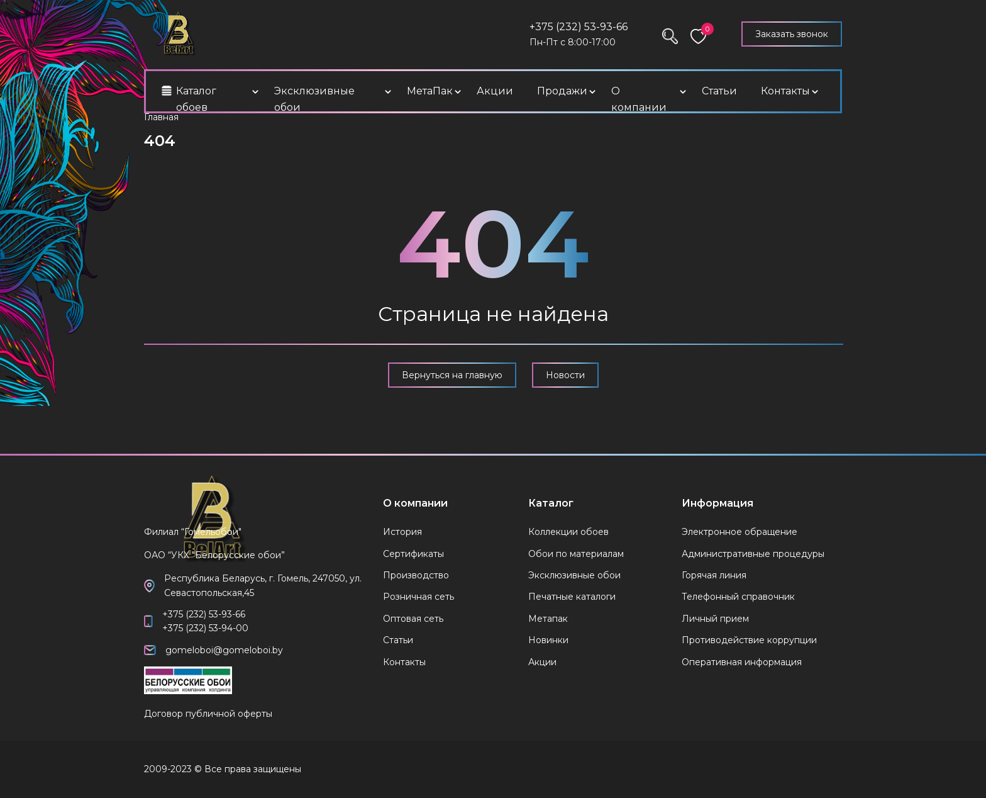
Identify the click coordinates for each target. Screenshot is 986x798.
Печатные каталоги (572, 596)
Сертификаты (413, 553)
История (402, 531)
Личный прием (715, 618)
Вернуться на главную (452, 375)
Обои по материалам (576, 553)
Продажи (562, 91)
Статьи (719, 91)
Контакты (785, 91)
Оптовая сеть (413, 618)
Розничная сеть (418, 596)
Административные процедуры (753, 553)
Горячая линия (714, 575)
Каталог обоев (196, 99)
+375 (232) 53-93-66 (578, 27)
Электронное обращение (739, 531)
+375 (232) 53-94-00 (205, 628)
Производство (416, 575)
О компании (639, 99)
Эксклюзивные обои (314, 99)
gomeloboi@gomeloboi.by (224, 650)
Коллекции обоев (568, 531)
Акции (495, 91)
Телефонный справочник (738, 596)
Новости (565, 375)
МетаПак (430, 91)
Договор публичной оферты (208, 713)
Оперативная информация (742, 662)
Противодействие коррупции (749, 640)
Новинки (548, 640)
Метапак (548, 618)
